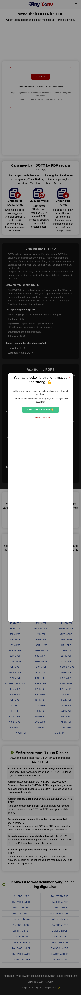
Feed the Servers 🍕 (40, 409)
